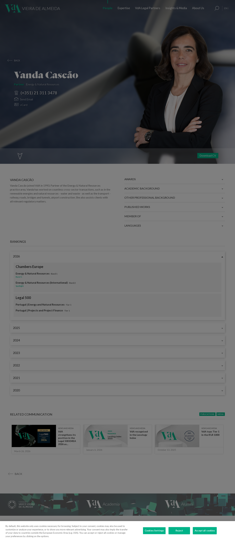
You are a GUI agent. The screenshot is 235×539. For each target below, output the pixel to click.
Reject (179, 533)
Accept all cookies (205, 533)
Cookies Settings (154, 533)
